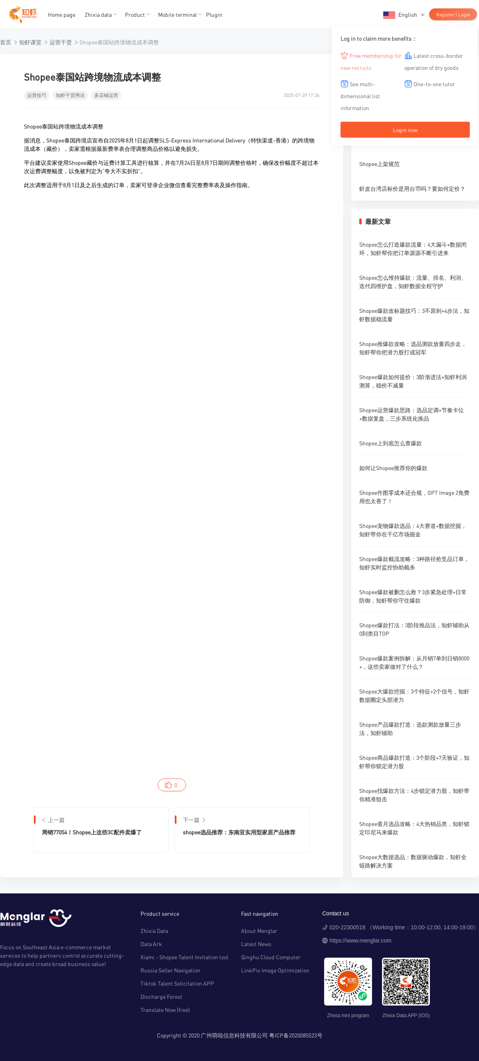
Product (135, 14)
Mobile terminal (177, 14)
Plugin (214, 14)
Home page (61, 14)
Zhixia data (98, 14)
